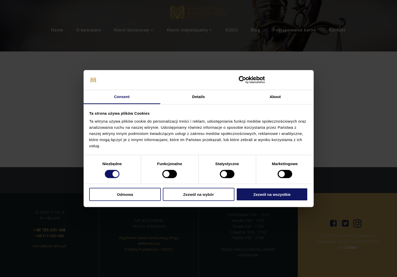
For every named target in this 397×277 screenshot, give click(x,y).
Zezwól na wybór (198, 194)
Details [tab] (198, 96)
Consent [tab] (122, 96)
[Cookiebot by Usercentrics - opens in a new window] (242, 80)
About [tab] (275, 96)
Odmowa (125, 194)
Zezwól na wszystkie (272, 194)
